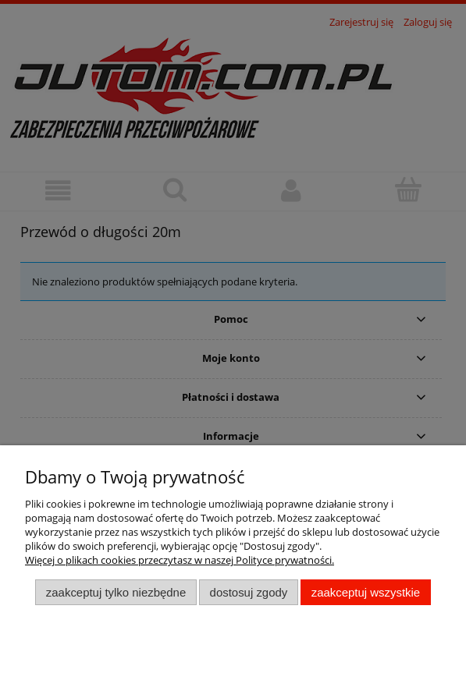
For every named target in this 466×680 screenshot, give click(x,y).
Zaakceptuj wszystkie (365, 592)
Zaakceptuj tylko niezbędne (116, 592)
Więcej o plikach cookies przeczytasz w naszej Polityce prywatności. (179, 560)
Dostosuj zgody (249, 592)
